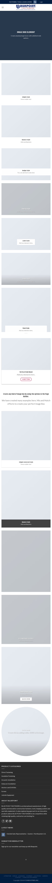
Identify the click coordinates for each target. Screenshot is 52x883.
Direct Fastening (7, 772)
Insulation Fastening (8, 776)
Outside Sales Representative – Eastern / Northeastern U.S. (26, 834)
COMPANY (29, 876)
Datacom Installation (8, 784)
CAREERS (45, 876)
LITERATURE (7, 876)
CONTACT (18, 877)
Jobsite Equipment (7, 795)
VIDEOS (14, 876)
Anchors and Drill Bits (8, 787)
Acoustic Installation (8, 780)
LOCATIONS (37, 876)
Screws (3, 791)
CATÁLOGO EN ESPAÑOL (30, 877)
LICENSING (21, 876)
